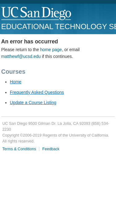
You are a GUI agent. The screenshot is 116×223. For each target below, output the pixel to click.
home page (51, 49)
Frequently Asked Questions (37, 92)
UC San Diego (36, 14)
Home (15, 81)
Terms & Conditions (19, 149)
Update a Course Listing (33, 102)
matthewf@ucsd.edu (21, 56)
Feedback (50, 149)
